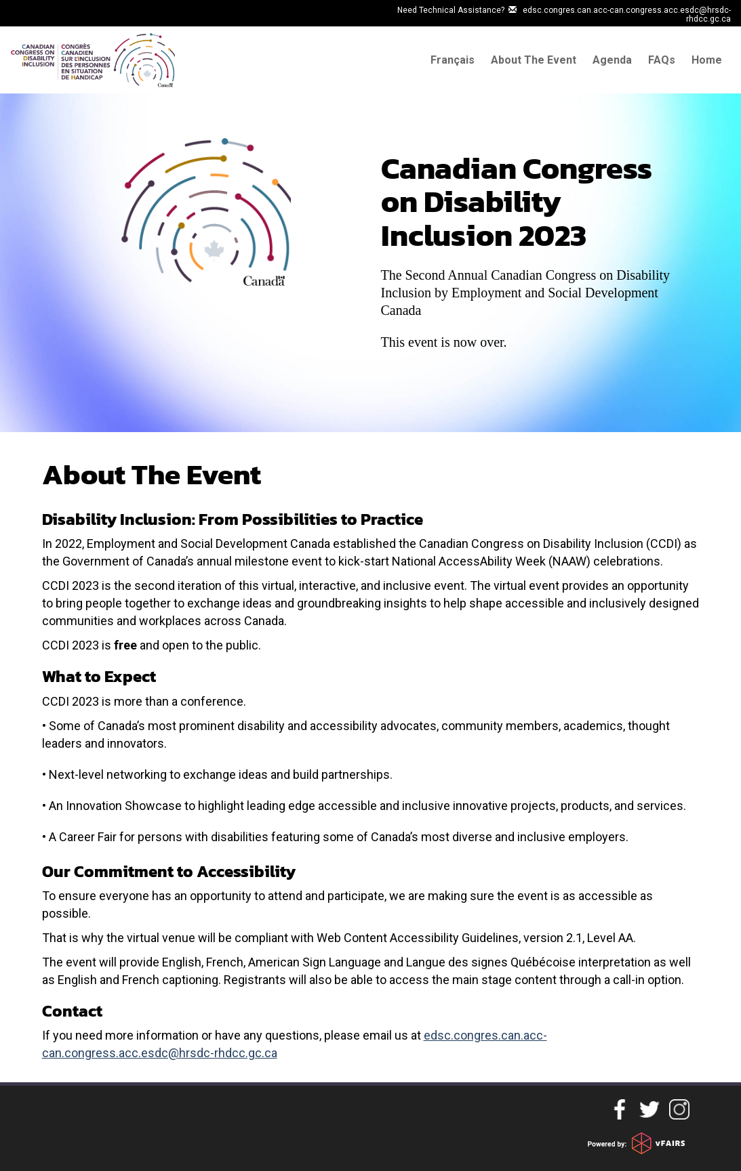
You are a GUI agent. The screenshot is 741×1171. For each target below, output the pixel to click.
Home (707, 60)
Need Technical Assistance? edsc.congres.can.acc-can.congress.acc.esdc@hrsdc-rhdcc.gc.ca (564, 14)
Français (452, 60)
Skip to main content (48, 9)
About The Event (533, 60)
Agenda (612, 60)
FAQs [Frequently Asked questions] (661, 60)
